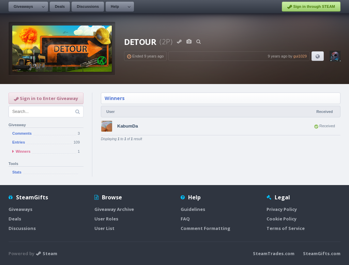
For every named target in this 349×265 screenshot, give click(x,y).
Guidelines (193, 209)
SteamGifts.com (321, 253)
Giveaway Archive (114, 209)
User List (104, 228)
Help (115, 6)
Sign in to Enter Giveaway (46, 98)
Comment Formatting (205, 228)
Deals (60, 6)
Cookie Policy (282, 219)
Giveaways (23, 6)
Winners (115, 98)
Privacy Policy (282, 209)
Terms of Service (286, 228)
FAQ (185, 219)
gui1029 (300, 56)
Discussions (88, 6)
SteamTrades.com (273, 253)
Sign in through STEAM (311, 6)
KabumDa (127, 126)
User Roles (106, 219)
